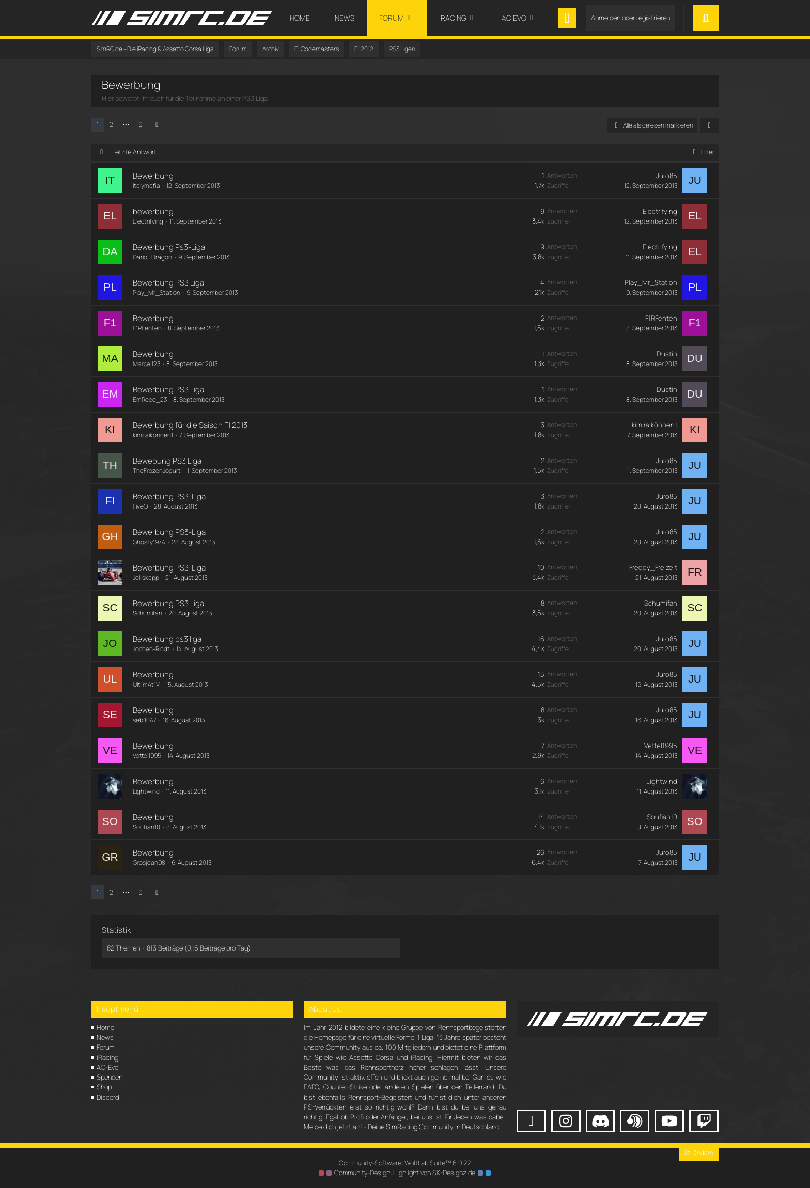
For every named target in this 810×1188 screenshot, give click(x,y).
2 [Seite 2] (111, 124)
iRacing (107, 1057)
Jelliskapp (145, 577)
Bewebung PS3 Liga (166, 460)
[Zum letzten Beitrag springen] (695, 180)
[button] (709, 125)
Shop (104, 1086)
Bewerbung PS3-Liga (168, 496)
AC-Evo (107, 1067)
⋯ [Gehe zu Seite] (125, 124)
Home (105, 1027)
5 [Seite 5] (140, 124)
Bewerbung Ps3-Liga (168, 247)
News (105, 1037)
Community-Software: (405, 1162)
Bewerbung (152, 175)
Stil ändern (698, 1152)
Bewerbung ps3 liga (166, 638)
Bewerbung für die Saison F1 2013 (189, 425)
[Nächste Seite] (157, 125)
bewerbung (152, 211)
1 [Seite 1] (98, 124)
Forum (106, 1047)
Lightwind (145, 791)
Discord (108, 1097)
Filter (701, 152)
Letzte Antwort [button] (134, 151)
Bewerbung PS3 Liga (167, 282)
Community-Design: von (405, 1172)
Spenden (109, 1077)
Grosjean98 (148, 862)
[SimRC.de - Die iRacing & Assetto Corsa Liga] (181, 18)
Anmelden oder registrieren (630, 17)
